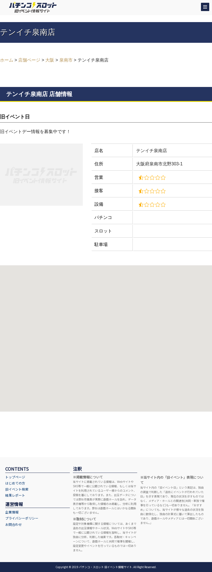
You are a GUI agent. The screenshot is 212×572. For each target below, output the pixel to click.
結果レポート (15, 495)
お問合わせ (13, 524)
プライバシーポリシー (21, 518)
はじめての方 (15, 483)
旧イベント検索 (16, 489)
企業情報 (11, 512)
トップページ (15, 477)
